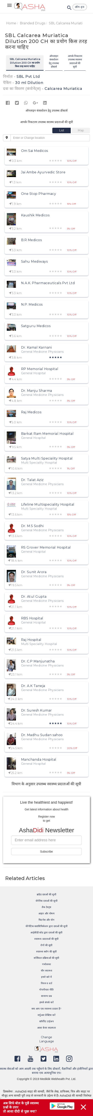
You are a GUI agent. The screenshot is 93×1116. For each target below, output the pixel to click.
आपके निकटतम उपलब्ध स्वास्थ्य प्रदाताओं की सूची (75, 61)
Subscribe (46, 851)
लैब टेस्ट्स (46, 907)
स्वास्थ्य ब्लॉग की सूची (46, 951)
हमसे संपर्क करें (46, 1002)
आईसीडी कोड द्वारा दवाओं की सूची (46, 932)
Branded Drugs (32, 23)
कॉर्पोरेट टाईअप (46, 1021)
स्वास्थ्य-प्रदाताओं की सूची (46, 938)
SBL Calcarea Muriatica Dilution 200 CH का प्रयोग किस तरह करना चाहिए (25, 63)
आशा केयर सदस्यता (46, 1027)
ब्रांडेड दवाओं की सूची (46, 894)
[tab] (62, 130)
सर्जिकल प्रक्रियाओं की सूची (46, 957)
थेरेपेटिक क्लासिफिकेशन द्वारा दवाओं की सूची (47, 926)
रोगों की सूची (46, 945)
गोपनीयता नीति (46, 989)
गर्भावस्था (46, 964)
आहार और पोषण (46, 913)
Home (11, 23)
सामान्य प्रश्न (46, 995)
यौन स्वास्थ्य (46, 970)
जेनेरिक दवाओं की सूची (46, 900)
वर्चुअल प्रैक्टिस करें (46, 1015)
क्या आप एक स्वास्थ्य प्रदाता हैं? (46, 1008)
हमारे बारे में (46, 976)
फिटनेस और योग (47, 919)
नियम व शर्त (46, 983)
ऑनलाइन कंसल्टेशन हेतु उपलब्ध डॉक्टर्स (54, 61)
